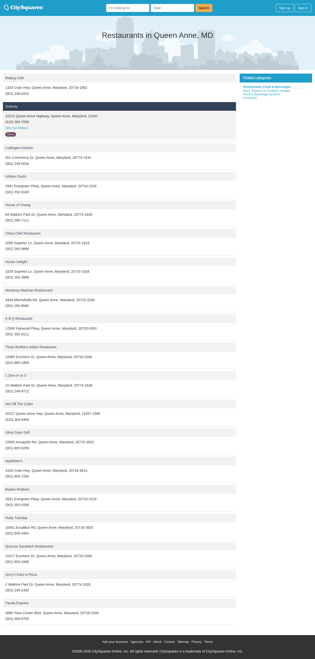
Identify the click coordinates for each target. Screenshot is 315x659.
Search (204, 8)
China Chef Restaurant (22, 233)
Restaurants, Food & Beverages (267, 87)
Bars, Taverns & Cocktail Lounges (266, 90)
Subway (11, 106)
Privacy (197, 642)
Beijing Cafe (14, 78)
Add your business (115, 642)
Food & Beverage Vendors (261, 94)
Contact (169, 642)
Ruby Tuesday (16, 518)
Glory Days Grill (17, 432)
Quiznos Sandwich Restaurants (29, 546)
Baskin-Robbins (17, 489)
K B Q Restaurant (18, 318)
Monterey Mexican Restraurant (28, 290)
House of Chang (17, 205)
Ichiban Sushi (15, 176)
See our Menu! (16, 128)
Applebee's (13, 461)
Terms (208, 642)
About (157, 642)
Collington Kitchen (19, 148)
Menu (10, 134)
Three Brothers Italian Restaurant (30, 347)
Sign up (284, 8)
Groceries (250, 98)
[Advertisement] (276, 136)
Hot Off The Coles (19, 404)
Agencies (136, 642)
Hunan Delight (16, 262)
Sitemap (183, 642)
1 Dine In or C (16, 375)
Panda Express (17, 603)
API (148, 642)
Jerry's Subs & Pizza (21, 574)
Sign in (303, 8)
